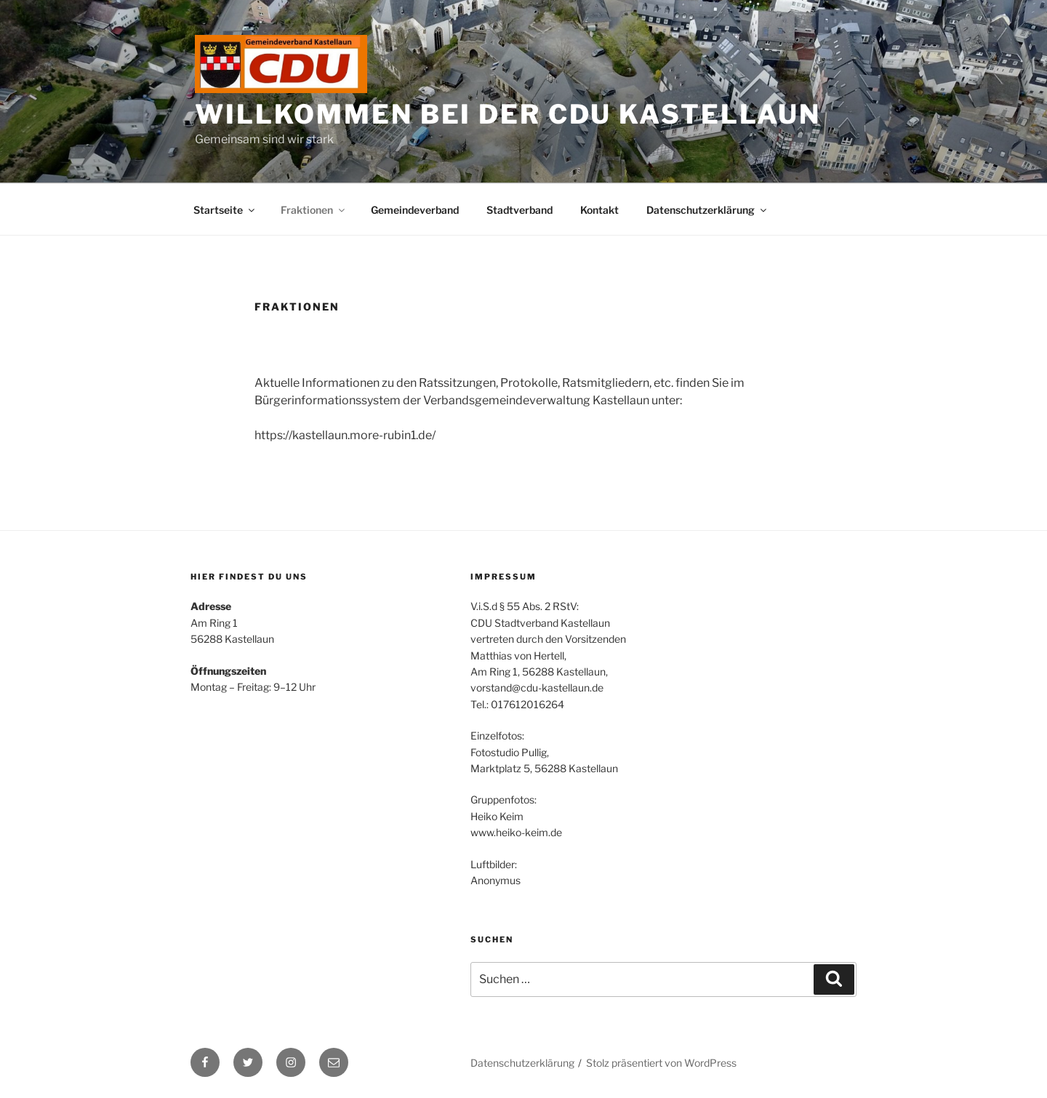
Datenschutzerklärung (707, 210)
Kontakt (599, 210)
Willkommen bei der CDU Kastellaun (508, 114)
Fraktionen (314, 210)
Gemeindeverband (415, 210)
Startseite (225, 210)
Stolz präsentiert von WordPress (661, 1063)
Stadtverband (519, 210)
